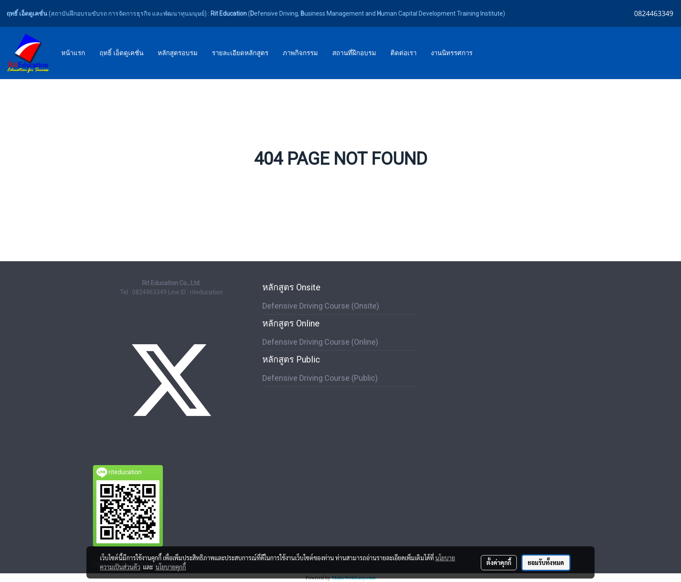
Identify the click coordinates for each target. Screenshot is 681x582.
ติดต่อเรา (403, 53)
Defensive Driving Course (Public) (320, 377)
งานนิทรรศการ (452, 53)
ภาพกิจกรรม (300, 53)
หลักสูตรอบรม (178, 53)
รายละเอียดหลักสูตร (240, 53)
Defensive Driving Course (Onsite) (320, 305)
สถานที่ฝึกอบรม (354, 53)
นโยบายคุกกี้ (170, 567)
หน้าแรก (73, 53)
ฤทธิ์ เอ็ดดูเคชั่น (121, 53)
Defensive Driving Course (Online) (320, 341)
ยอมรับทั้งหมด (546, 562)
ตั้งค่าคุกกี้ (498, 562)
